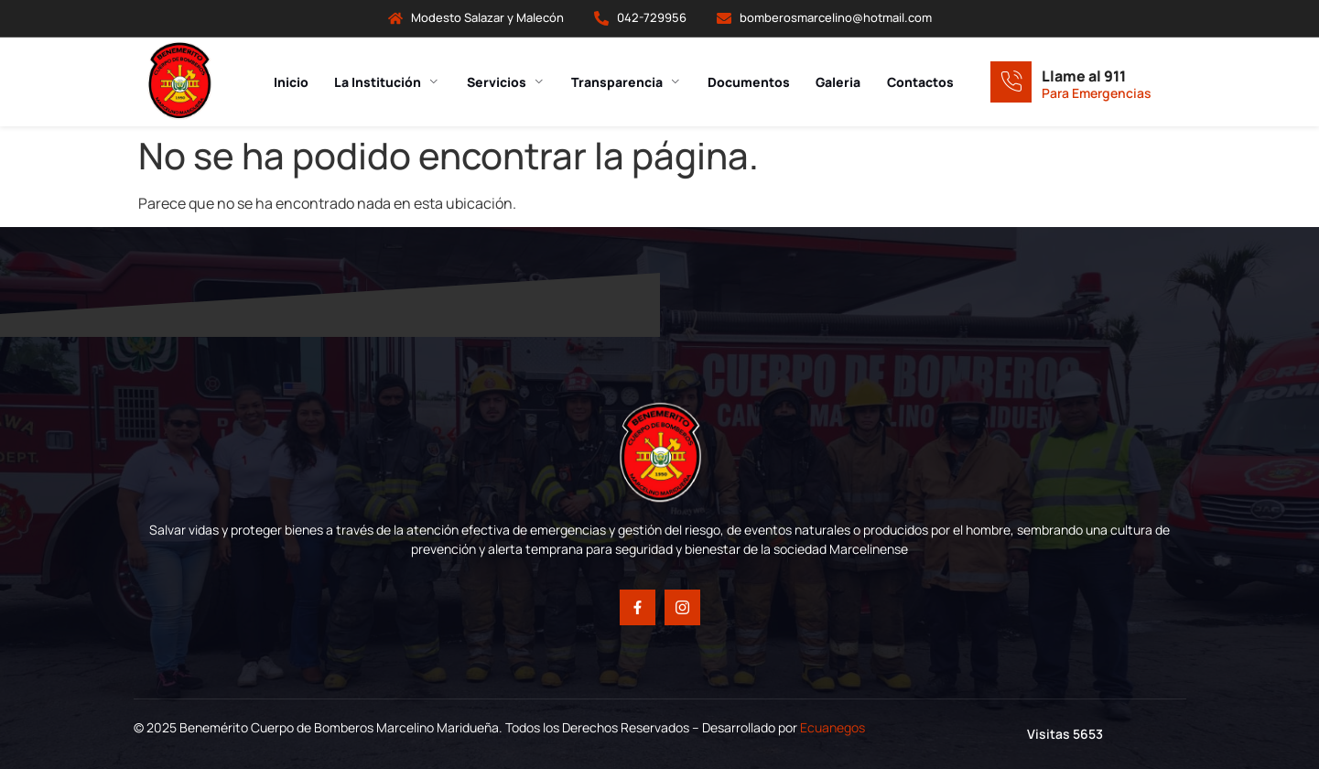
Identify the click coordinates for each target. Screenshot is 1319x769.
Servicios (505, 82)
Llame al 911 (1084, 76)
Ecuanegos (832, 727)
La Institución (385, 82)
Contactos (925, 82)
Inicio (287, 82)
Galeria (842, 82)
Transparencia (627, 82)
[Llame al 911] (1011, 82)
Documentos (751, 82)
